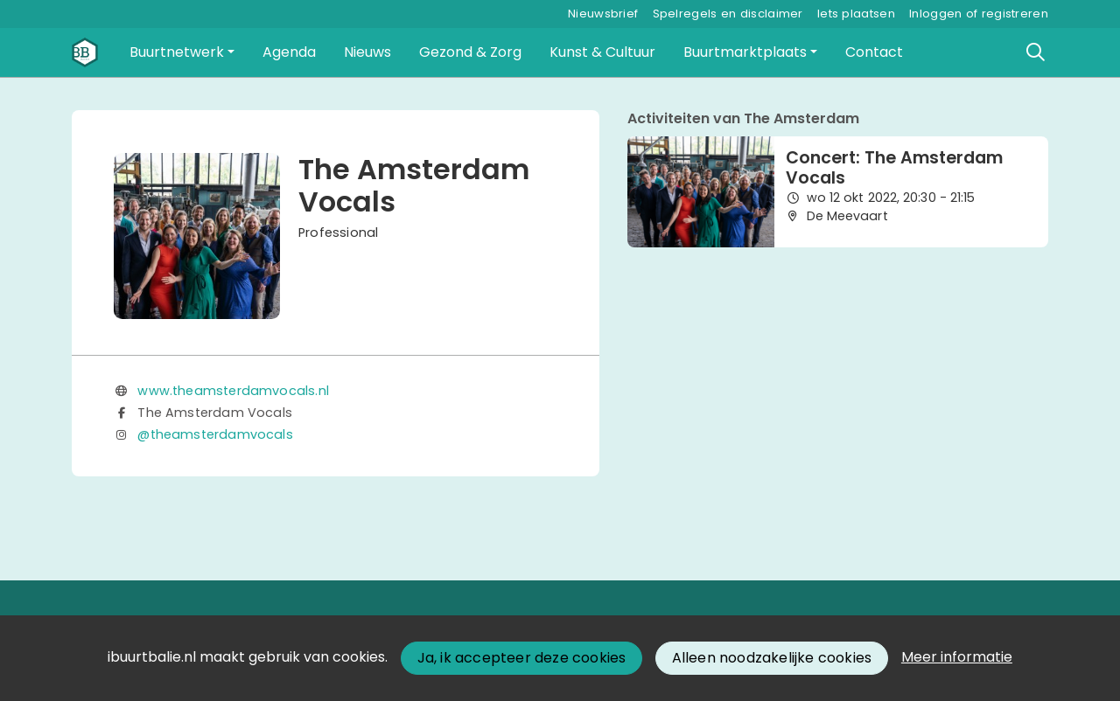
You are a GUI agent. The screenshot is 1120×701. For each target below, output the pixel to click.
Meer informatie (956, 657)
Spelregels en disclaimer (728, 13)
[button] (182, 52)
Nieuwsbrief (603, 13)
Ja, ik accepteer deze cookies (521, 658)
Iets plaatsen (856, 13)
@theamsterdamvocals (214, 434)
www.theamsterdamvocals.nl (233, 390)
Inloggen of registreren (978, 13)
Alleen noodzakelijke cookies (772, 658)
